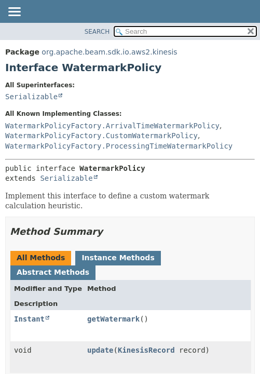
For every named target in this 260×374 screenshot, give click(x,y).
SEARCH (97, 31)
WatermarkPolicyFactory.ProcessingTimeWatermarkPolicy (118, 146)
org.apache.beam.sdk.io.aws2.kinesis (109, 52)
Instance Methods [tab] (117, 257)
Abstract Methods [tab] (53, 272)
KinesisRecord (146, 350)
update (100, 350)
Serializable (31, 96)
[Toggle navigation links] (14, 12)
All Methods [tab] (41, 257)
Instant (29, 319)
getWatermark (113, 319)
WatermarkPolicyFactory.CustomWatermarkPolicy (101, 135)
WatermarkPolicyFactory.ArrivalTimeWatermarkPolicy (112, 126)
